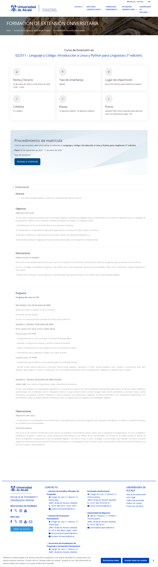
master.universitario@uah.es (62, 509)
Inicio (9, 30)
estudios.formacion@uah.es (62, 536)
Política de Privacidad (45, 563)
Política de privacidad (135, 500)
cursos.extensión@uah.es (99, 506)
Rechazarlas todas (111, 560)
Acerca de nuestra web (136, 494)
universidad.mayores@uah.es (101, 527)
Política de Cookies (17, 563)
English (131, 2)
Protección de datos (134, 506)
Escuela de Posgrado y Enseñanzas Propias (32, 30)
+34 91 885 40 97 (95, 524)
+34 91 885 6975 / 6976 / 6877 (63, 506)
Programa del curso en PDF (27, 297)
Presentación (21, 187)
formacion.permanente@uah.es (63, 533)
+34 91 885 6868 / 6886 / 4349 (63, 530)
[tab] (79, 187)
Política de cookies (134, 503)
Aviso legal (130, 497)
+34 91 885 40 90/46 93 (98, 503)
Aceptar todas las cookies (135, 560)
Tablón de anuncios (21, 529)
